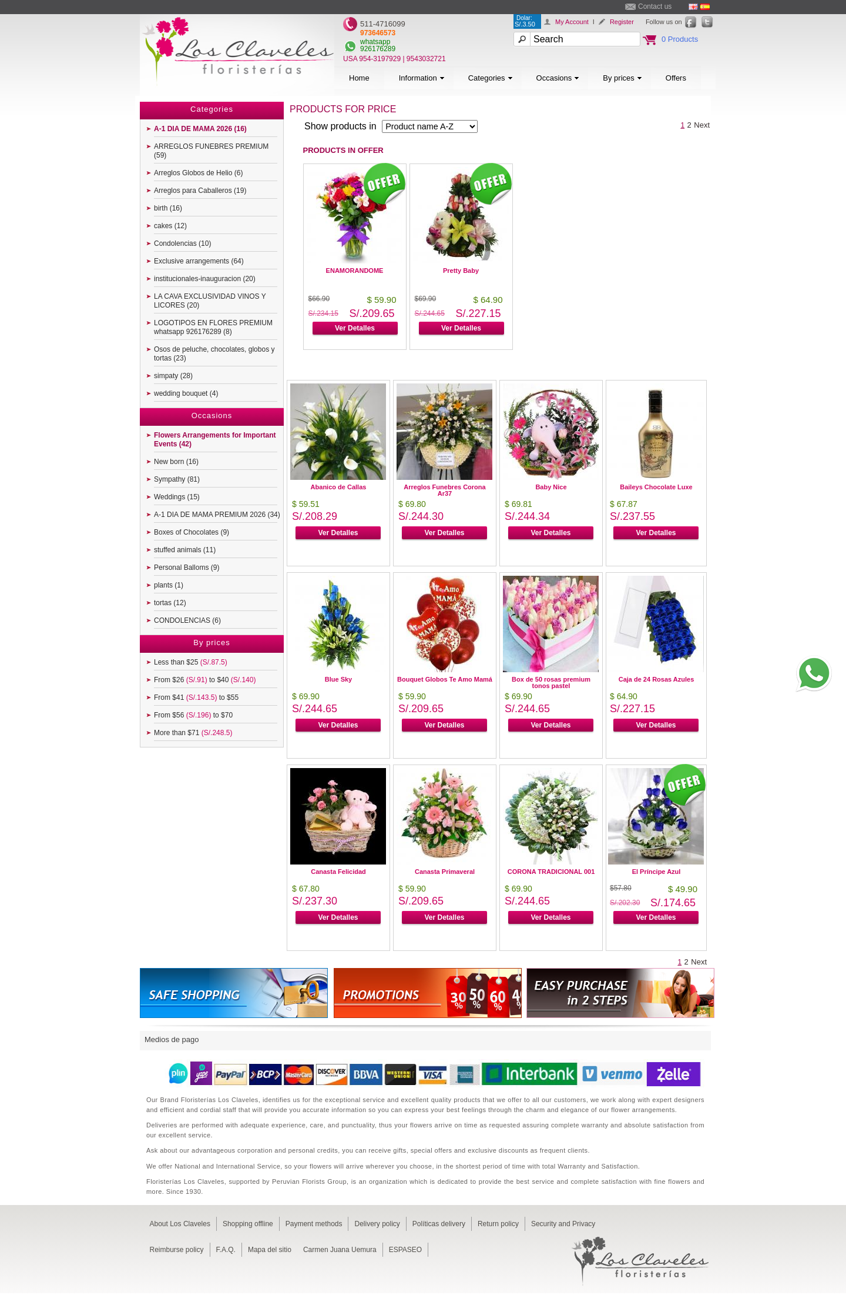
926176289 (377, 49)
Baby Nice (550, 486)
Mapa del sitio (269, 1250)
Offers (676, 78)
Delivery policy (377, 1224)
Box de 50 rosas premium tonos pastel (551, 682)
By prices (622, 78)
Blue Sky (338, 679)
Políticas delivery (438, 1224)
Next (702, 125)
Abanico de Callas (339, 486)
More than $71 (193, 733)
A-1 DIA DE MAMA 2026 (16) (200, 129)
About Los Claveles (180, 1224)
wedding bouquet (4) (186, 393)
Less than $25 (190, 662)
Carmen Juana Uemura (340, 1250)
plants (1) (168, 585)
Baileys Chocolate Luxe (656, 486)
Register (622, 21)
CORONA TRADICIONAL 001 (551, 871)
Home (359, 78)
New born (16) (176, 462)
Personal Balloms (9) (186, 567)
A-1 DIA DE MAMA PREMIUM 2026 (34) (217, 514)
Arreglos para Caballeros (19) (200, 190)
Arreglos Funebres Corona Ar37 (444, 490)
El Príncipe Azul (656, 871)
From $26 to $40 (205, 680)
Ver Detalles (355, 328)
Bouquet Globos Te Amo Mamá (444, 679)
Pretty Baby (461, 270)
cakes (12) (170, 226)
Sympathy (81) (177, 479)
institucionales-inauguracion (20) (205, 279)
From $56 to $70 (193, 715)
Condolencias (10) (182, 243)
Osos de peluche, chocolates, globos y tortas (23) (214, 353)
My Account (572, 21)
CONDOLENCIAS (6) (187, 620)
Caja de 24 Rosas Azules (656, 679)
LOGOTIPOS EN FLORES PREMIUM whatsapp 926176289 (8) (213, 327)
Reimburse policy (177, 1250)
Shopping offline (248, 1224)
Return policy (498, 1224)
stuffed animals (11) (185, 550)
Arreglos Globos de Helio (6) (198, 173)
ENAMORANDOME (355, 270)
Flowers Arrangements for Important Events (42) (215, 439)
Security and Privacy (563, 1224)
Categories (490, 78)
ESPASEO (405, 1250)
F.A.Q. (226, 1250)
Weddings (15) (177, 497)
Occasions (558, 78)
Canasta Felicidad (338, 871)
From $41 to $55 (196, 697)
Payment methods (314, 1224)
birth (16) (168, 208)
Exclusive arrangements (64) (199, 261)
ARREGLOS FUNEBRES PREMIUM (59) (211, 150)
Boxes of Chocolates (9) (191, 532)
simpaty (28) (173, 376)
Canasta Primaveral (445, 871)
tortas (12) (170, 603)
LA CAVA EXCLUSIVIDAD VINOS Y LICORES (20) (210, 300)
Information (422, 78)
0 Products (680, 39)
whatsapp (375, 42)
